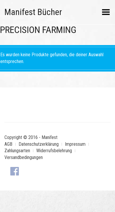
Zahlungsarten (17, 150)
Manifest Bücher (33, 12)
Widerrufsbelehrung (54, 150)
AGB (8, 144)
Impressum (75, 144)
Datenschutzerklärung (39, 144)
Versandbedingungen (23, 157)
